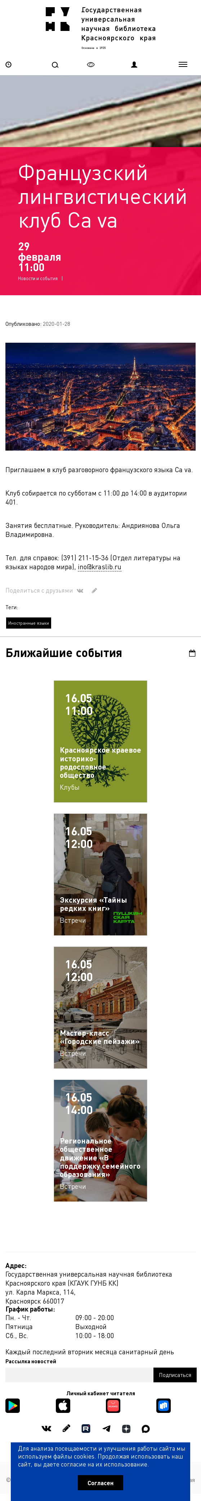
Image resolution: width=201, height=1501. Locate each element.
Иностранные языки (28, 623)
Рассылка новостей (30, 1361)
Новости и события (38, 278)
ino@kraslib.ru (99, 566)
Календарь (192, 653)
